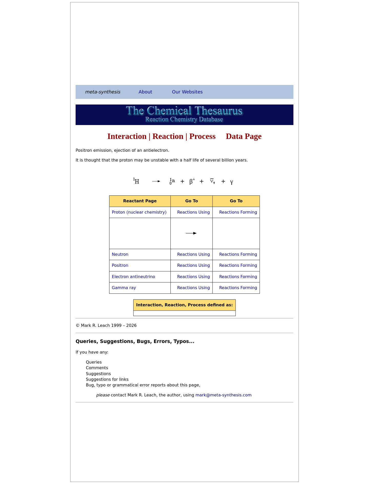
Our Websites (187, 91)
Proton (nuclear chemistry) (139, 212)
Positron (120, 265)
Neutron (120, 254)
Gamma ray (124, 287)
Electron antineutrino (133, 276)
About (145, 91)
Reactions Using (193, 212)
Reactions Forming (238, 212)
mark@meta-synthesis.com (224, 395)
